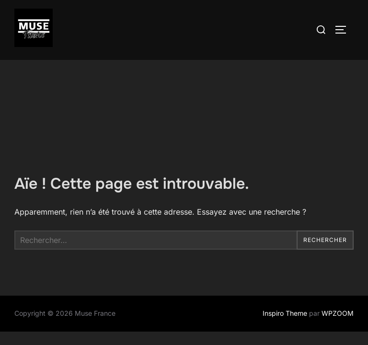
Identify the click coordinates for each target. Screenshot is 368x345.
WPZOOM (338, 253)
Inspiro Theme (285, 253)
